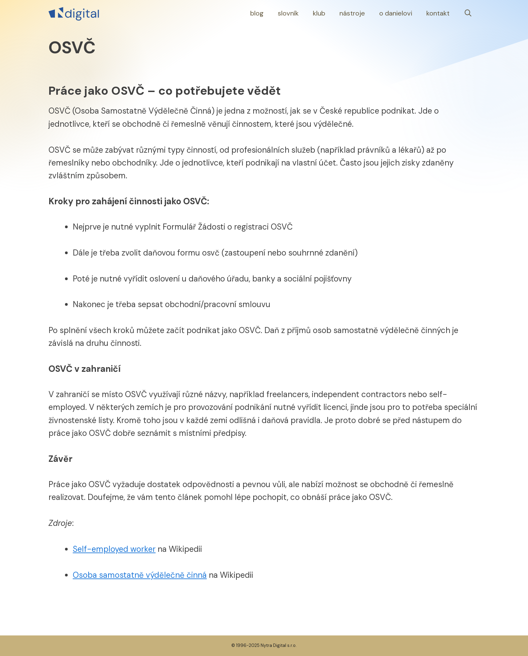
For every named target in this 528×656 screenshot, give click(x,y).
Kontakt (438, 13)
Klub (319, 13)
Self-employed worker (114, 549)
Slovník (288, 13)
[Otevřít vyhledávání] (468, 13)
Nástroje (352, 13)
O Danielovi (395, 13)
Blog (257, 13)
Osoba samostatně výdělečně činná (140, 575)
